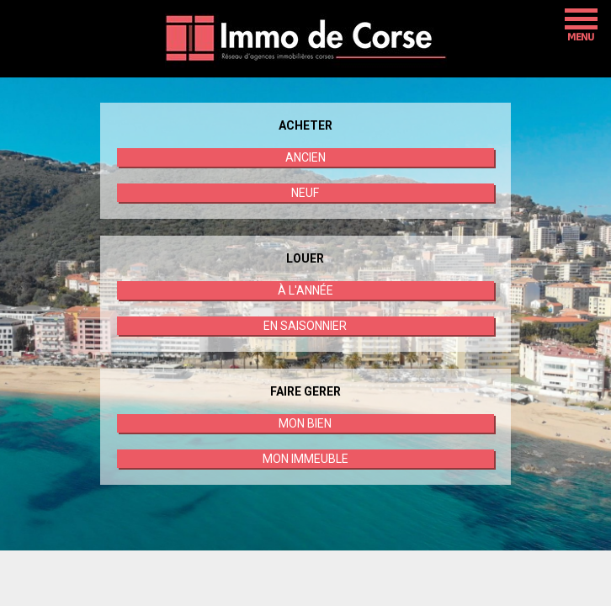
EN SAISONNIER (305, 325)
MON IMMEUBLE (305, 458)
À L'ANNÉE (305, 290)
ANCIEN (305, 157)
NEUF (305, 192)
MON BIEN (305, 423)
